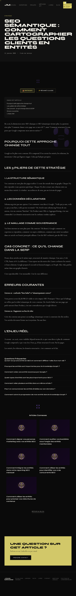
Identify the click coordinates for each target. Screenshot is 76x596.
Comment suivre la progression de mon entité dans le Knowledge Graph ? (35, 394)
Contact (47, 578)
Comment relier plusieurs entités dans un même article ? (28, 383)
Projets (33, 5)
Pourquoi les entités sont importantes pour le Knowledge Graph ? (32, 366)
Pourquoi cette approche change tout (19, 103)
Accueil (13, 5)
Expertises (23, 5)
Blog (58, 5)
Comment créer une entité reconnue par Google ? (25, 372)
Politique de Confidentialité (66, 579)
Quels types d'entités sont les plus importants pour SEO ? (28, 377)
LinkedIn (27, 578)
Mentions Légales (55, 579)
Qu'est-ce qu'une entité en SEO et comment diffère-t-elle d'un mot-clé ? (35, 361)
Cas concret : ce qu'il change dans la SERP (20, 108)
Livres (51, 5)
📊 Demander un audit (67, 5)
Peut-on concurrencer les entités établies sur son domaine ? (29, 389)
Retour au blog (38, 512)
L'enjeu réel (10, 114)
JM (7, 5)
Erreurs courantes (13, 111)
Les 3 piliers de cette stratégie (16, 106)
